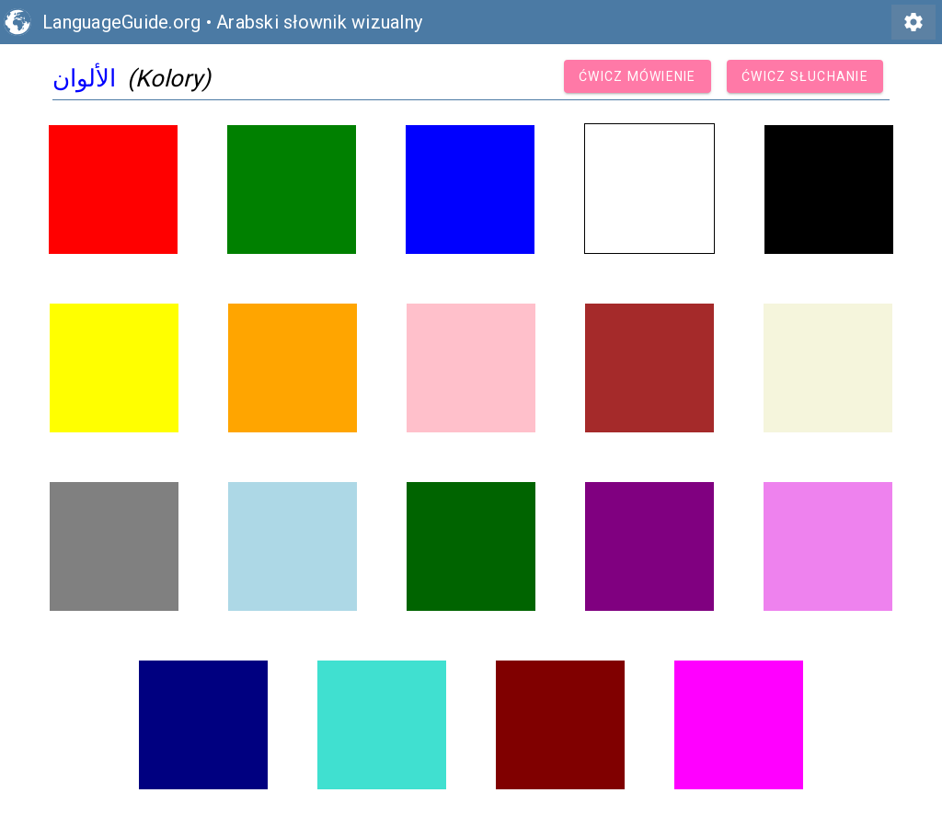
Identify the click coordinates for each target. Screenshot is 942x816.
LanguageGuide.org (121, 22)
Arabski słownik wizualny (319, 22)
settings (913, 22)
